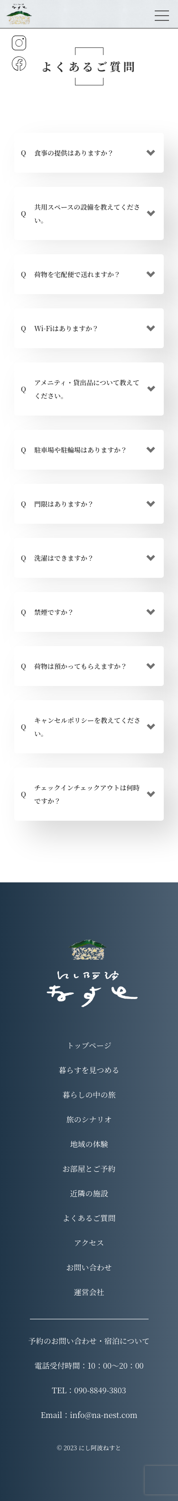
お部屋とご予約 (88, 1168)
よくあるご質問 (88, 1218)
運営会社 (89, 1292)
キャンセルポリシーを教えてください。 (87, 726)
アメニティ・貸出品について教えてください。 (87, 389)
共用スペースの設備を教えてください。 (87, 213)
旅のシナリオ (89, 1119)
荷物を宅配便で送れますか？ (77, 274)
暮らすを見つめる (88, 1070)
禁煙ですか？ (54, 612)
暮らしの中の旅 (88, 1094)
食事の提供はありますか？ (74, 153)
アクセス (89, 1242)
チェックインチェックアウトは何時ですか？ (87, 794)
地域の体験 (89, 1144)
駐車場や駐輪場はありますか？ (80, 449)
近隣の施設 (89, 1193)
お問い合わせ (89, 1267)
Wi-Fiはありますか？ (66, 328)
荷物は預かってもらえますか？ (80, 666)
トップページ (89, 1045)
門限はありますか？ (64, 504)
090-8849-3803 (100, 1390)
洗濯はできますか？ (64, 558)
